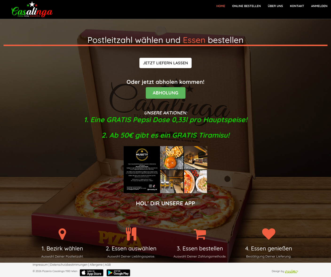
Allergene (96, 264)
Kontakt (297, 6)
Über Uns (275, 6)
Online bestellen (246, 6)
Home (220, 6)
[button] (165, 63)
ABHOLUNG (165, 93)
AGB (108, 264)
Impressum (40, 264)
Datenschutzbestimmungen (68, 264)
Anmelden (319, 6)
